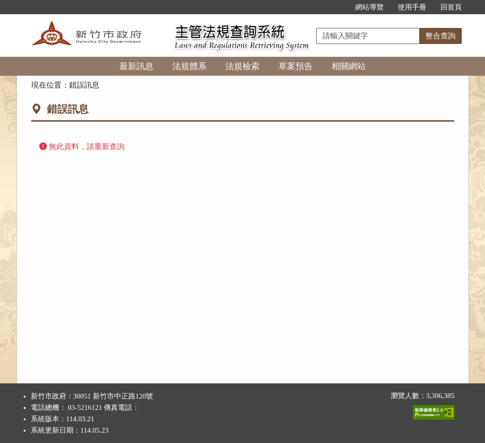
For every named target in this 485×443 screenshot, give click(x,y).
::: (338, 7)
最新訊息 (136, 66)
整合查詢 (440, 36)
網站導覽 (369, 7)
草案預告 (295, 66)
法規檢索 (242, 66)
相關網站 (349, 66)
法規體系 (189, 66)
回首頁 (451, 7)
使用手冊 (412, 7)
